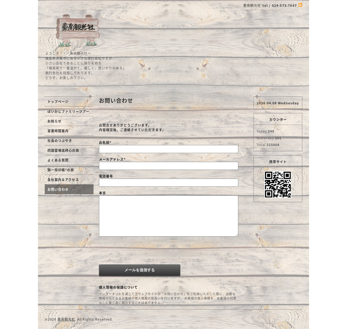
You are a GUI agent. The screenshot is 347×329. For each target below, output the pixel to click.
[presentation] (140, 251)
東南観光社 (66, 319)
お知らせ (54, 121)
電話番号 (106, 176)
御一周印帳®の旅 (60, 169)
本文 (102, 193)
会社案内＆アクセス (63, 179)
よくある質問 (58, 160)
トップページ (58, 101)
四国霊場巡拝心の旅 (63, 150)
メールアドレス (112, 159)
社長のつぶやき (59, 140)
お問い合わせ (58, 189)
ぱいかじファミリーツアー (68, 111)
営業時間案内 (58, 130)
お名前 (105, 142)
